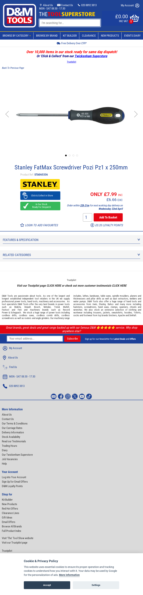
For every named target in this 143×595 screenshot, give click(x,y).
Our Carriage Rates (12, 428)
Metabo (47, 307)
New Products (110, 35)
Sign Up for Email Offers (15, 481)
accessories (59, 301)
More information (69, 575)
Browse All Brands (12, 526)
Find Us (10, 367)
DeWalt (132, 315)
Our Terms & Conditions (15, 423)
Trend (57, 307)
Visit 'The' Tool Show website (17, 538)
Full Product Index (11, 531)
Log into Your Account (14, 477)
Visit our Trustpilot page (14, 542)
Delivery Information (13, 432)
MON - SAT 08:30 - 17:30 (52, 8)
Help (4, 463)
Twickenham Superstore (90, 56)
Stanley (102, 304)
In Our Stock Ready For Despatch (40, 205)
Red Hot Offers (10, 508)
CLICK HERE (54, 285)
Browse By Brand (47, 35)
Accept (47, 585)
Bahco (111, 304)
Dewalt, (27, 307)
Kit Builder (70, 35)
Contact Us (65, 5)
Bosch (37, 307)
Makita (17, 307)
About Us (46, 5)
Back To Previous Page (13, 68)
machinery (44, 301)
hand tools (32, 301)
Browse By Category (17, 35)
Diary (4, 450)
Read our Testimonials (14, 441)
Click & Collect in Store (40, 195)
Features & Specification (71, 240)
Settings (96, 585)
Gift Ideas (7, 517)
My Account (130, 6)
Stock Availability (11, 437)
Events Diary (132, 35)
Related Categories (71, 255)
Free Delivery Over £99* (71, 43)
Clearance (89, 35)
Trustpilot (71, 61)
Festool (5, 309)
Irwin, (95, 304)
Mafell (66, 307)
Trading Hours (9, 446)
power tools (20, 301)
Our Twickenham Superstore (17, 454)
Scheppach (16, 312)
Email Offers (8, 522)
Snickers (113, 315)
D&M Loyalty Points (12, 486)
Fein (20, 309)
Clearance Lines (10, 513)
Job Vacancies (10, 459)
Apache (121, 315)
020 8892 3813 (87, 5)
